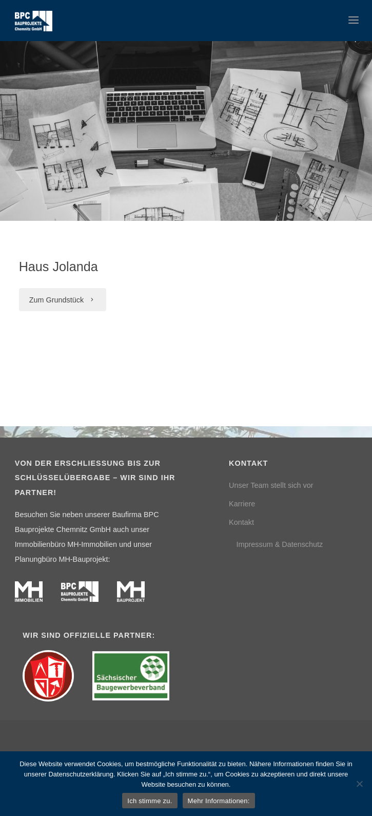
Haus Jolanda (58, 266)
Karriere (242, 504)
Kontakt (241, 522)
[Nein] (359, 784)
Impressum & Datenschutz (279, 544)
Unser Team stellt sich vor (271, 485)
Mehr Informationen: (219, 801)
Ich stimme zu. (149, 801)
